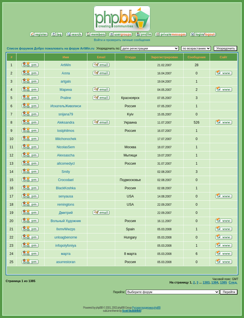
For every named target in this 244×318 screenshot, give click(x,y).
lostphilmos (65, 131)
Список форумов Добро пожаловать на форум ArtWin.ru (50, 48)
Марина (66, 90)
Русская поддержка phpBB (146, 307)
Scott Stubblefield (131, 310)
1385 (223, 282)
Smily (66, 172)
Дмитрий (66, 213)
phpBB (99, 307)
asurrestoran (65, 262)
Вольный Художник (66, 221)
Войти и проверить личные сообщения (122, 40)
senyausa (65, 196)
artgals (66, 81)
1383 (206, 282)
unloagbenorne (65, 237)
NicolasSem (66, 147)
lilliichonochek (65, 139)
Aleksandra (65, 122)
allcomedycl (66, 164)
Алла (66, 73)
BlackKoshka (65, 188)
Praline (65, 98)
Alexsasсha (65, 155)
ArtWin (66, 65)
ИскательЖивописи (66, 106)
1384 (214, 282)
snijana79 (65, 114)
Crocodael (65, 180)
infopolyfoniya (65, 246)
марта (65, 254)
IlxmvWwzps (65, 229)
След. (233, 282)
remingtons (65, 205)
